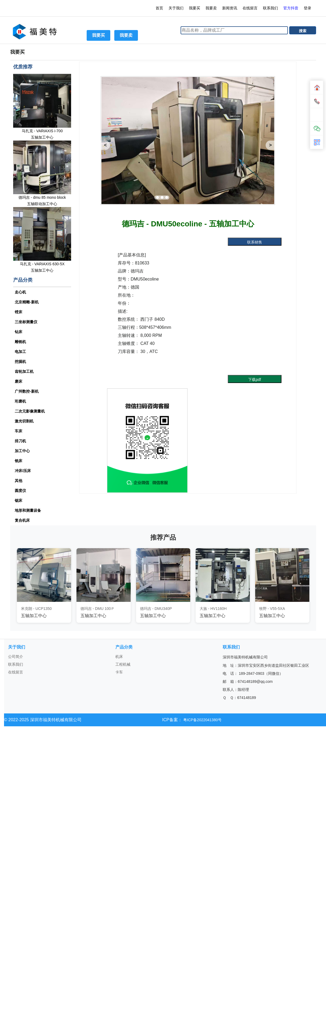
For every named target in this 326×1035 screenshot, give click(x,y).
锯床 (18, 500)
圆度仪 (20, 490)
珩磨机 (20, 401)
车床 (18, 431)
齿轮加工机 (24, 371)
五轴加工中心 (42, 137)
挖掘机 (20, 361)
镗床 (18, 312)
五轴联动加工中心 (42, 204)
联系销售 (254, 242)
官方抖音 (290, 8)
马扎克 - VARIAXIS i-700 (42, 131)
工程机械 (122, 664)
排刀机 (20, 441)
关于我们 (176, 8)
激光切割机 (24, 421)
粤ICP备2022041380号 (202, 720)
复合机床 (22, 520)
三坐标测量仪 (26, 322)
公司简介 (15, 656)
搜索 (302, 31)
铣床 (18, 461)
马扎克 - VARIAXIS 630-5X (42, 264)
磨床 (18, 381)
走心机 (20, 292)
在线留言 (250, 8)
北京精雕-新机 (27, 302)
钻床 (18, 332)
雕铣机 (20, 342)
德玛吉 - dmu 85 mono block (42, 197)
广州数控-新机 (27, 391)
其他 (18, 480)
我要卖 (211, 8)
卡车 (119, 672)
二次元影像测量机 (30, 411)
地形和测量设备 (28, 510)
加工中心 (22, 451)
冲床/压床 (23, 471)
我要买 (194, 8)
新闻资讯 (229, 8)
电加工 (20, 351)
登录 (308, 8)
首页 (159, 8)
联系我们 (270, 8)
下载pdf (254, 379)
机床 (119, 656)
